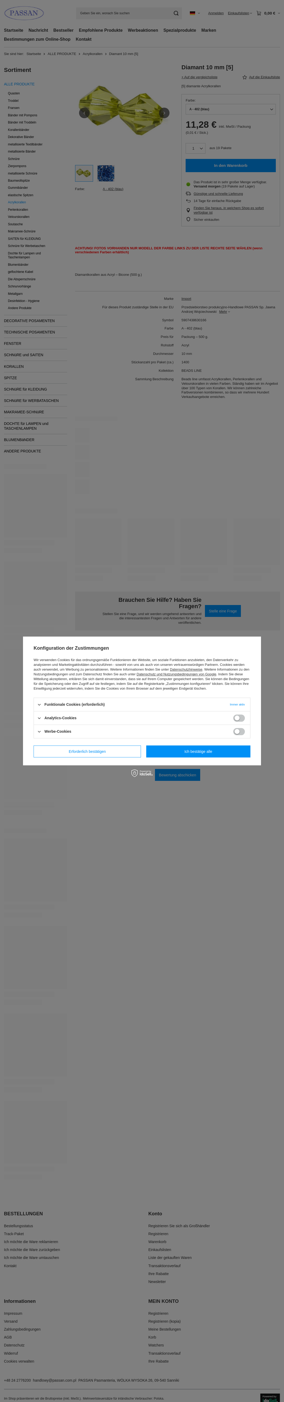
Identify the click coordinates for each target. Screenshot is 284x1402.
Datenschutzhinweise (186, 669)
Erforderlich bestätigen (87, 751)
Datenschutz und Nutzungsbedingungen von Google (176, 674)
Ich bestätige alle (198, 751)
